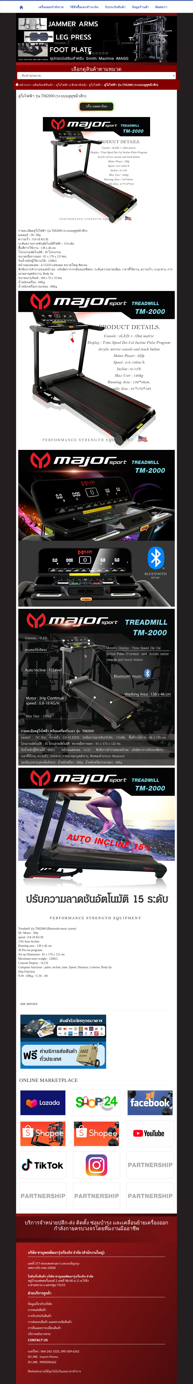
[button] (28, 39)
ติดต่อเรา (161, 7)
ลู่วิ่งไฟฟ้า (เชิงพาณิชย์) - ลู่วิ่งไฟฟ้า (79, 85)
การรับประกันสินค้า (39, 1316)
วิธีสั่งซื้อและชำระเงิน (84, 7)
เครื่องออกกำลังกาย (50, 7)
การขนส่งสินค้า (37, 1310)
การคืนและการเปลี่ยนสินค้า (44, 1328)
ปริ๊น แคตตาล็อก (96, 106)
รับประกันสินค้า (115, 7)
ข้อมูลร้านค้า (140, 7)
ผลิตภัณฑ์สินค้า (43, 85)
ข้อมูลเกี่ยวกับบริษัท (40, 1304)
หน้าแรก (24, 85)
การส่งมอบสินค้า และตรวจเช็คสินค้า (50, 1322)
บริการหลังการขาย (39, 1334)
